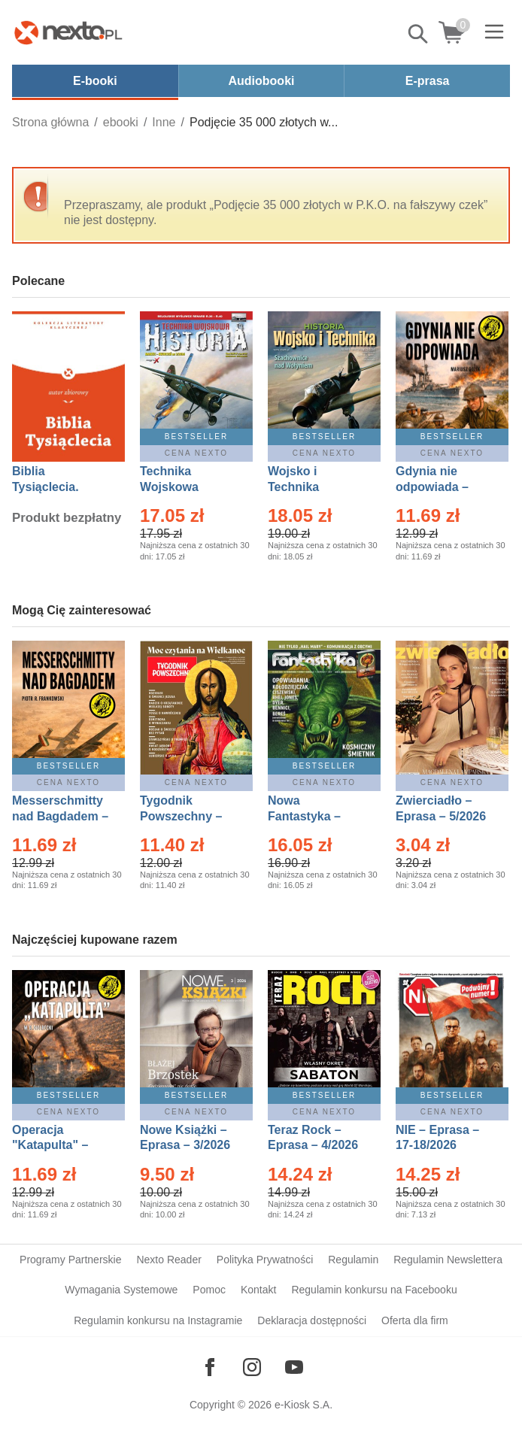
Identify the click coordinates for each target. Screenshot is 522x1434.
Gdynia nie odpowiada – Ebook (432, 487)
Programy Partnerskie (70, 1260)
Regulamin (353, 1260)
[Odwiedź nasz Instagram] (252, 1367)
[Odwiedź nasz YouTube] (294, 1367)
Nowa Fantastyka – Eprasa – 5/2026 (313, 816)
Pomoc (209, 1290)
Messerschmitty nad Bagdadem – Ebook (60, 816)
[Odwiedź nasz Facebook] (210, 1367)
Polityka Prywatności (265, 1260)
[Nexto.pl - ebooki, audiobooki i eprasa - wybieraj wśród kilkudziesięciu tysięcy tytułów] (68, 32)
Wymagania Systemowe (121, 1290)
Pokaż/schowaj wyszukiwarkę (419, 34)
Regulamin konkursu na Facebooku (374, 1290)
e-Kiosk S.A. (303, 1405)
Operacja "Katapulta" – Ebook (50, 1145)
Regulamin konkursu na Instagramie (158, 1320)
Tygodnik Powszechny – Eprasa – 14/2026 (188, 816)
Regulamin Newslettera (447, 1260)
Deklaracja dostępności (311, 1320)
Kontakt (258, 1290)
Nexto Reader (168, 1260)
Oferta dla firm (414, 1320)
